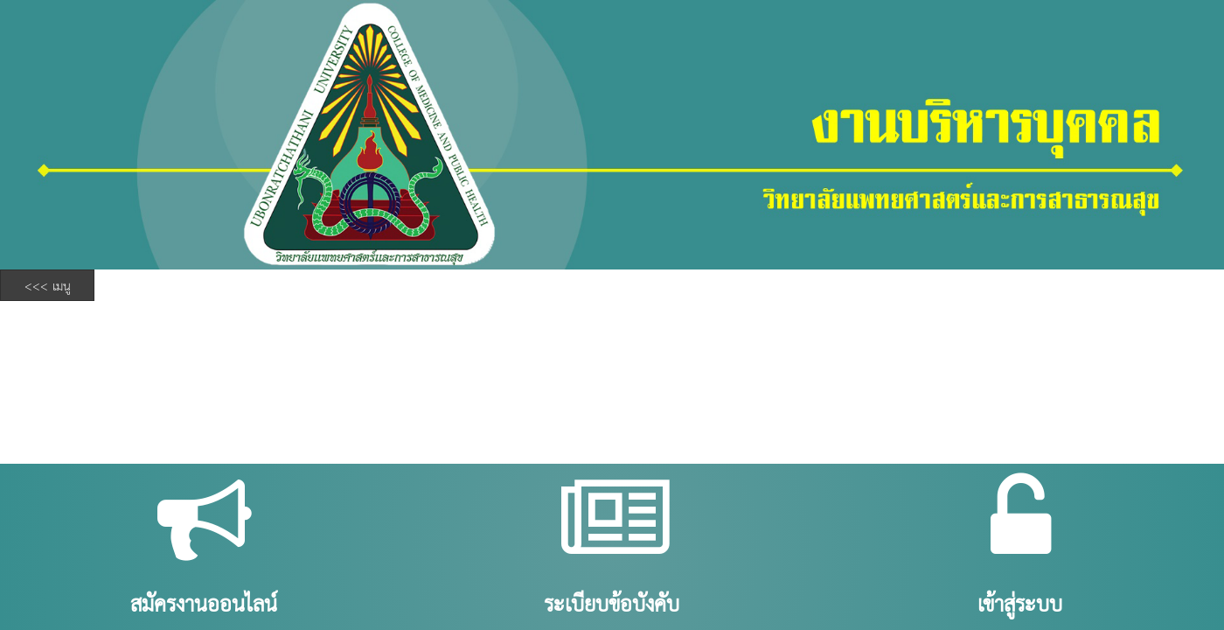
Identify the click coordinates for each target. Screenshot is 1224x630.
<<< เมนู (47, 285)
